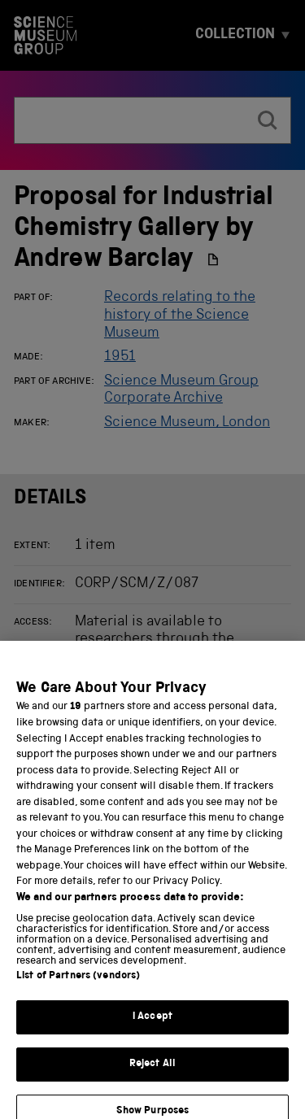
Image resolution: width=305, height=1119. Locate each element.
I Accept (152, 1025)
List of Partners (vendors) (78, 984)
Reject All (152, 1071)
